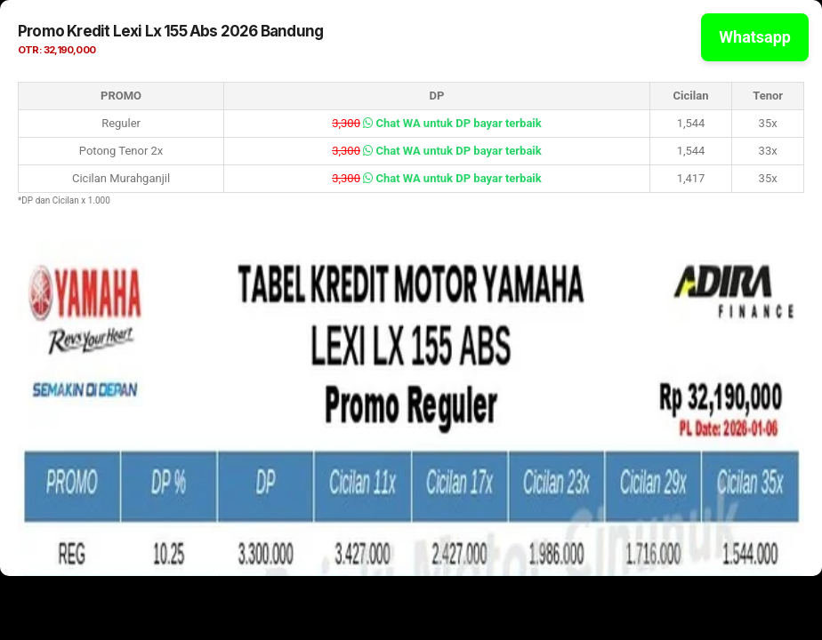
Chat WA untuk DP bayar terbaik (452, 123)
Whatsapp (755, 37)
